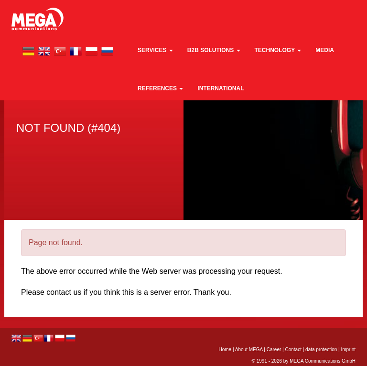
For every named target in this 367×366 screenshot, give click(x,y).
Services (155, 50)
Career (274, 349)
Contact (293, 349)
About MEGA (249, 349)
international (220, 88)
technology (278, 50)
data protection (321, 349)
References (160, 88)
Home (224, 349)
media (324, 50)
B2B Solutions (213, 50)
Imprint (348, 349)
